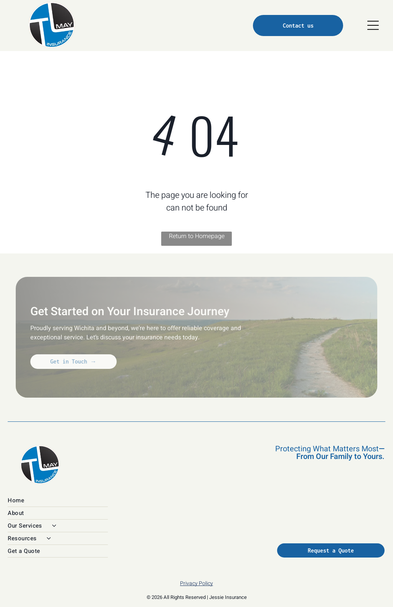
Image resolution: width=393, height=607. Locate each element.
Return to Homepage (197, 236)
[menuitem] (108, 500)
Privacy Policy (196, 583)
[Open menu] (373, 25)
